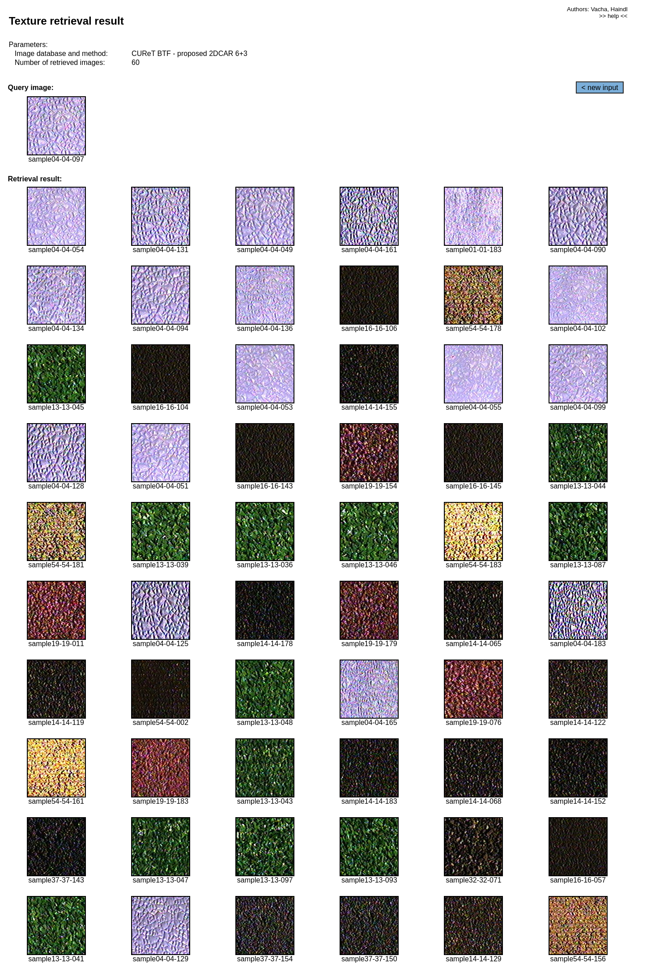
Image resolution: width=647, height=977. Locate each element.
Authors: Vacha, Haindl (597, 9)
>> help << (613, 16)
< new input (599, 87)
